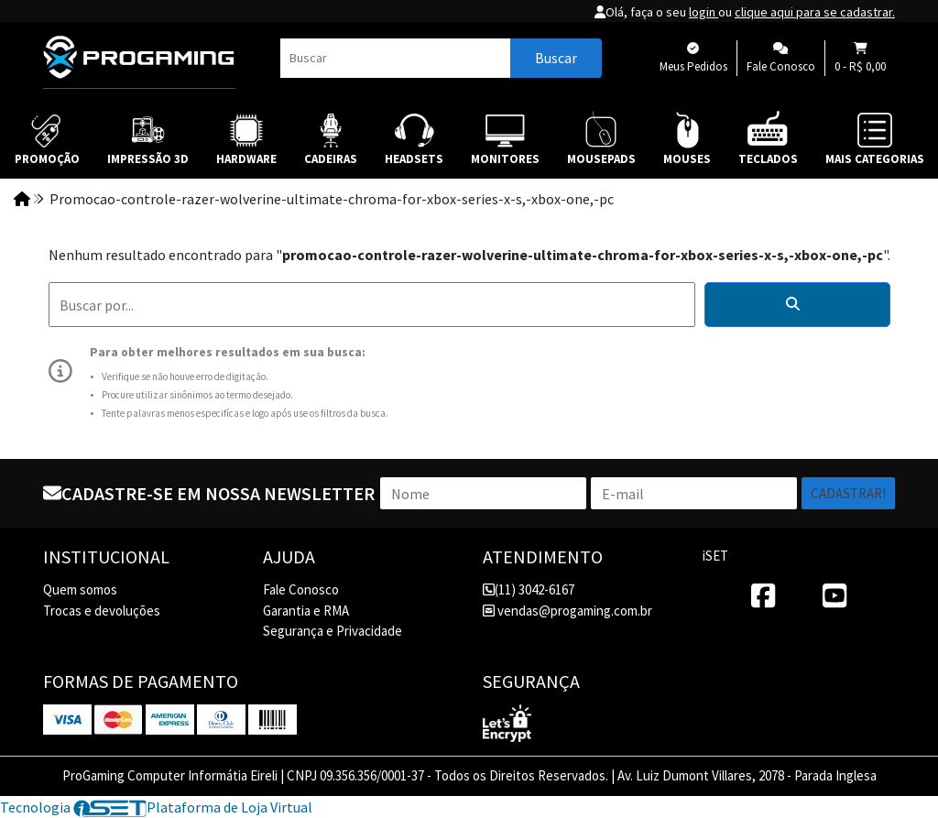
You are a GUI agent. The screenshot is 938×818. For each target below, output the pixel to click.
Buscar (556, 58)
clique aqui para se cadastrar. (815, 12)
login (703, 12)
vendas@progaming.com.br (567, 610)
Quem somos (80, 589)
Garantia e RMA (306, 610)
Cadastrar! (848, 493)
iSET (715, 555)
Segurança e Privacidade (332, 630)
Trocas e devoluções (101, 610)
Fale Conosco (301, 589)
